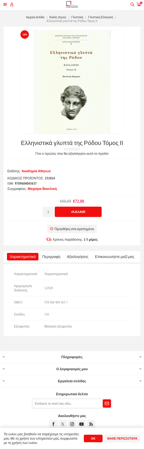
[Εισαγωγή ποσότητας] (48, 212)
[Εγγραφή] (67, 403)
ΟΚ (93, 438)
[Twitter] (62, 424)
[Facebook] (53, 424)
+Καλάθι (78, 212)
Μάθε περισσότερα (122, 438)
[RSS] (91, 424)
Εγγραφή (107, 403)
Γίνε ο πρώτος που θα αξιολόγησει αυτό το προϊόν (72, 153)
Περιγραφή (51, 256)
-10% (24, 34)
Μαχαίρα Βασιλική (42, 189)
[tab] (23, 256)
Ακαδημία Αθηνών (36, 171)
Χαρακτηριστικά (23, 256)
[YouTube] (81, 424)
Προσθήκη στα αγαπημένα (74, 229)
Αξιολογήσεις (77, 256)
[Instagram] (72, 424)
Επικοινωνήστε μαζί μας (114, 256)
